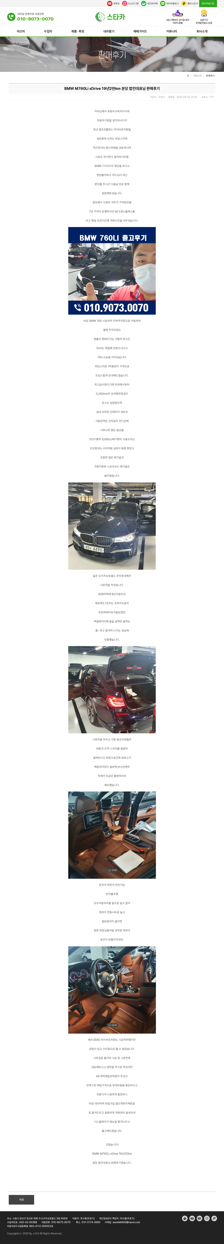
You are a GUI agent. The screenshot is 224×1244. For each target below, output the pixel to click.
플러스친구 (189, 3)
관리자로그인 (208, 3)
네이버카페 (149, 3)
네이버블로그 (169, 3)
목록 (21, 1199)
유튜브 (113, 3)
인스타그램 (130, 3)
